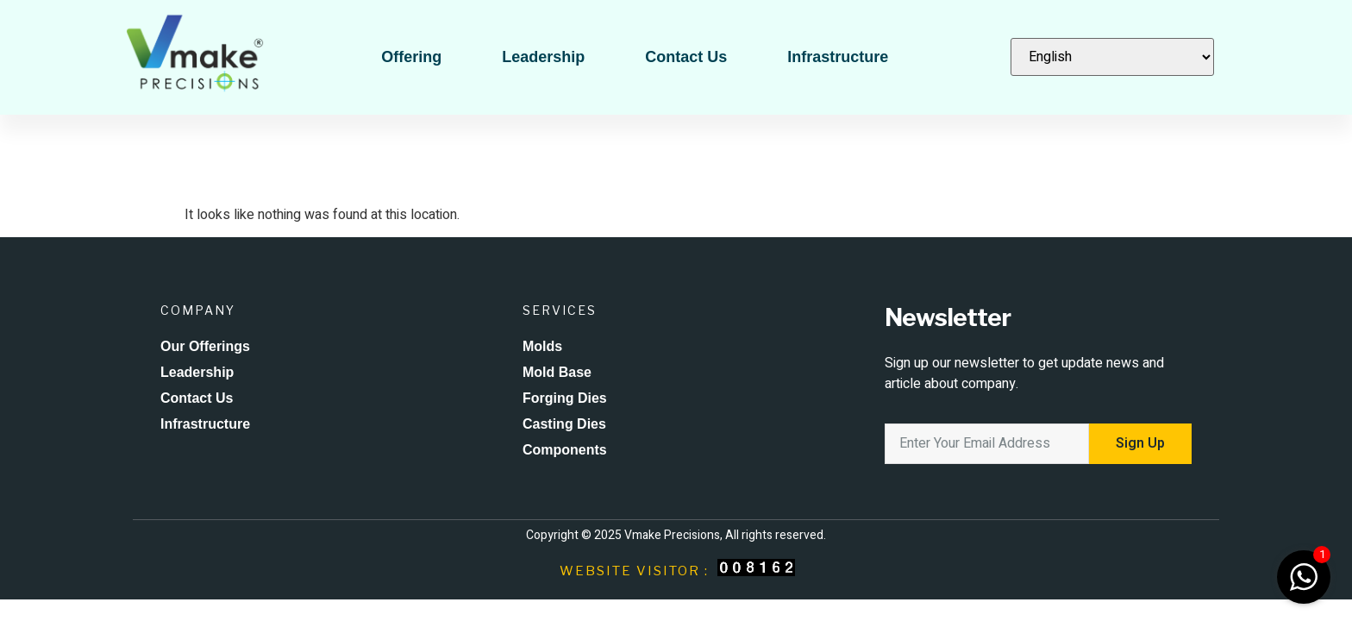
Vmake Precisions (672, 535)
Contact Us (686, 57)
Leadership (543, 57)
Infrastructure (837, 57)
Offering (411, 57)
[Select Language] (1112, 57)
